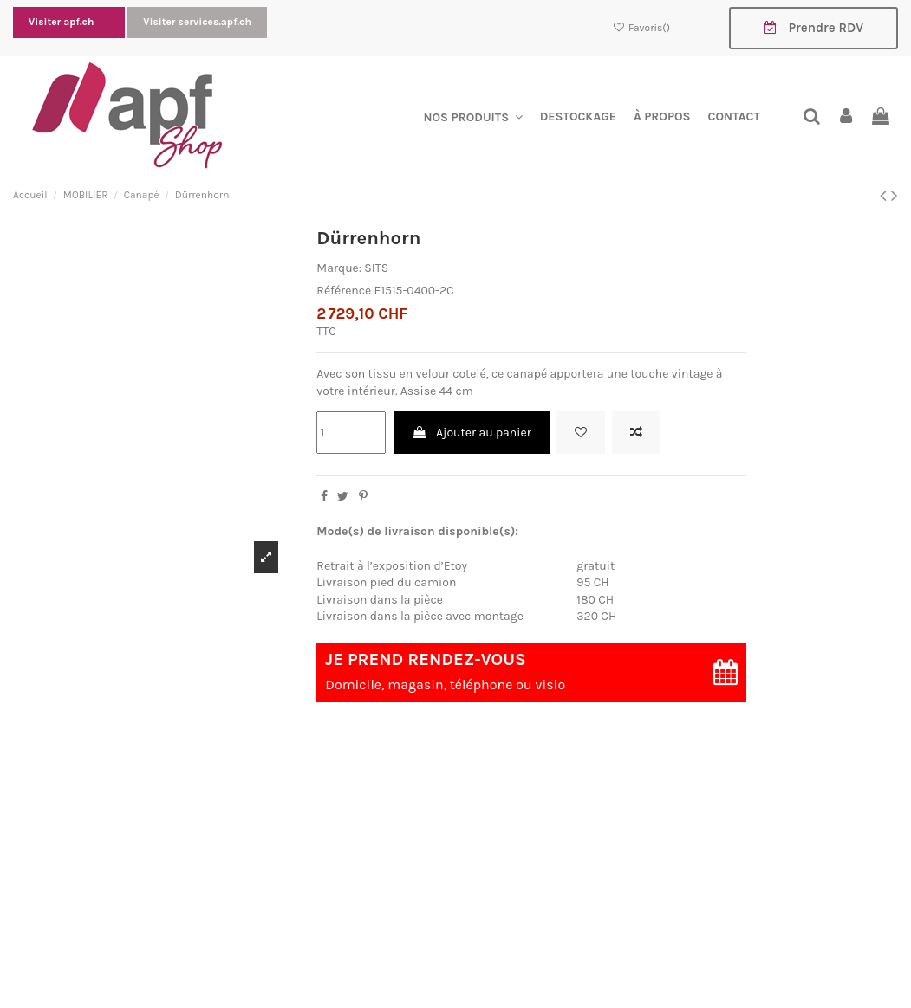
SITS (376, 268)
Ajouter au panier (471, 432)
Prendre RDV (813, 28)
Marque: (338, 268)
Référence (343, 290)
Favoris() (643, 28)
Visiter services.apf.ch (197, 22)
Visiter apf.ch (62, 22)
